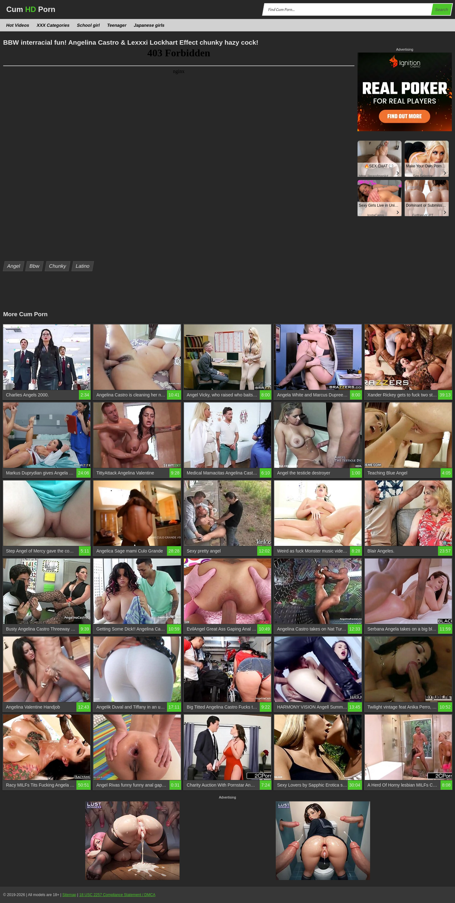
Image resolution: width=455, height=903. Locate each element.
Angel (14, 266)
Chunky (58, 266)
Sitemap (69, 895)
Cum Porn (30, 9)
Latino (82, 266)
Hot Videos (18, 25)
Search (441, 9)
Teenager (117, 25)
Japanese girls (149, 25)
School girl (88, 25)
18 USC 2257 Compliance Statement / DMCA (117, 895)
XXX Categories (53, 25)
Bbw (34, 266)
